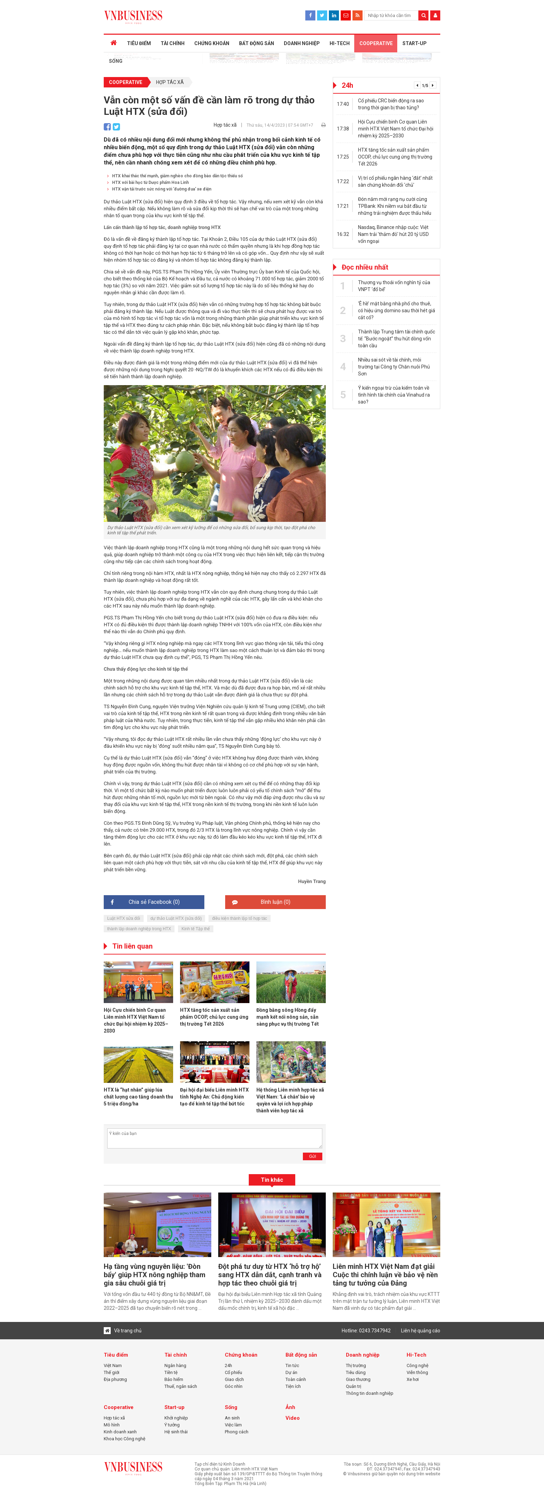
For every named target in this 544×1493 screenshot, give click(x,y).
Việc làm (233, 1424)
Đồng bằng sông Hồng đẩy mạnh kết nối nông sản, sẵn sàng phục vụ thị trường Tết (287, 1017)
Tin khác (272, 1180)
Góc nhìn (234, 1386)
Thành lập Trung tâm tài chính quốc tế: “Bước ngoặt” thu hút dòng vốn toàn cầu (396, 338)
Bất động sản (301, 1355)
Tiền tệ (171, 1372)
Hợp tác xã (170, 82)
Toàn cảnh (296, 1379)
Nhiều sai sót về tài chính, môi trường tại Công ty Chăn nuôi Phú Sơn (394, 366)
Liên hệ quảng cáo (420, 1330)
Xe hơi (413, 1379)
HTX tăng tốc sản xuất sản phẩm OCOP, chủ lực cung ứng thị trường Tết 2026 (214, 1017)
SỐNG (115, 61)
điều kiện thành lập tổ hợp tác (239, 918)
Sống (231, 1407)
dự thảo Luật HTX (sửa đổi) (176, 918)
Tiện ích (293, 1386)
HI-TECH (334, 43)
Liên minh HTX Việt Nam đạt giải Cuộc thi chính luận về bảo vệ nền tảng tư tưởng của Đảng (385, 1274)
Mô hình (112, 1424)
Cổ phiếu (233, 1372)
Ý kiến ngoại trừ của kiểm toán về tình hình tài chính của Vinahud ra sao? (394, 395)
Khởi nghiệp (176, 1417)
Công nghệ (417, 1365)
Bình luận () (261, 902)
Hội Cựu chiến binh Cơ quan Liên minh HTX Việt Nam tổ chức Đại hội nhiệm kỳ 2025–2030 (395, 128)
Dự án (291, 1372)
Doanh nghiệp (363, 1355)
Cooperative (125, 82)
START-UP (407, 43)
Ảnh (290, 1407)
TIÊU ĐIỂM (136, 43)
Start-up (174, 1407)
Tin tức (292, 1365)
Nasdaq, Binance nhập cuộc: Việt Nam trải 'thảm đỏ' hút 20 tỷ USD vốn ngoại (393, 234)
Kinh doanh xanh (120, 1431)
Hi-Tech (416, 1355)
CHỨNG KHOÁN (208, 43)
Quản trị (353, 1386)
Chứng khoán (241, 1355)
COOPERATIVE (369, 43)
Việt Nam (113, 1365)
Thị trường (356, 1365)
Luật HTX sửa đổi (123, 918)
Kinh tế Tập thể (195, 928)
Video (293, 1418)
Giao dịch (234, 1379)
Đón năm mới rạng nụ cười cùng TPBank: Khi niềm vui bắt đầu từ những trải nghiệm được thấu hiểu (394, 206)
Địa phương (115, 1379)
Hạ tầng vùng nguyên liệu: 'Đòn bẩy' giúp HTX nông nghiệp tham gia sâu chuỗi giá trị (154, 1274)
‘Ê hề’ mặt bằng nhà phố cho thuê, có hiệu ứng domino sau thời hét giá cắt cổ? (396, 310)
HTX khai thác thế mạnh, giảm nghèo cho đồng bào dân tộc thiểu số (175, 175)
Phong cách (236, 1431)
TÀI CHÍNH (169, 43)
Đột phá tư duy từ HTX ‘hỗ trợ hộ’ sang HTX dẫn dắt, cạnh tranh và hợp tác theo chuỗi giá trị (270, 1274)
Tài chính (175, 1355)
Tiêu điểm (116, 1355)
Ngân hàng (175, 1365)
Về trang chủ (123, 1330)
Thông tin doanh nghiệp (369, 1393)
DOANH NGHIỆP (297, 43)
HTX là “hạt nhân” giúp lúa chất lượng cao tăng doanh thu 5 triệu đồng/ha (138, 1096)
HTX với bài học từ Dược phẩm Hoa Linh (148, 182)
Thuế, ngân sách (180, 1386)
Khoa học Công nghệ (124, 1438)
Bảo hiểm (173, 1379)
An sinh (232, 1417)
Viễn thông (417, 1372)
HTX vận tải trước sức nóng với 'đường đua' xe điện (159, 189)
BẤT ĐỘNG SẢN (252, 43)
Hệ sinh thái (176, 1431)
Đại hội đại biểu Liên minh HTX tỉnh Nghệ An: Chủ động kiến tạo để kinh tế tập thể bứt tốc (214, 1096)
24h (228, 1365)
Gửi (312, 1156)
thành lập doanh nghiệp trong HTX (139, 928)
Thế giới (111, 1372)
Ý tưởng (172, 1424)
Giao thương (358, 1379)
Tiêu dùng (356, 1372)
